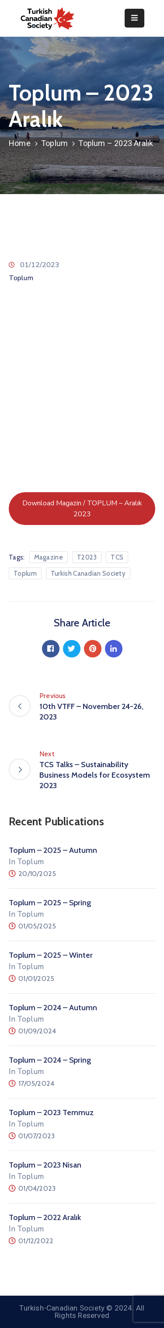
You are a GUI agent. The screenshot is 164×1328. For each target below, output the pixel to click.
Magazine (48, 557)
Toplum (54, 143)
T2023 (87, 557)
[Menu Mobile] (134, 18)
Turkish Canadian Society (88, 573)
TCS (117, 557)
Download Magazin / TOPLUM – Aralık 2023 (82, 508)
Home (20, 143)
